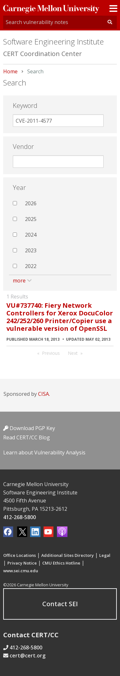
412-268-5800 (19, 517)
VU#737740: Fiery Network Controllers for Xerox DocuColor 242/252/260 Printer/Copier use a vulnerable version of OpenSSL (59, 317)
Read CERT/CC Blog (26, 437)
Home (10, 71)
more (19, 280)
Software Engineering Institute (53, 41)
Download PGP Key (29, 428)
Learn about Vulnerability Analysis (44, 452)
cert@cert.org (27, 655)
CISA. (44, 393)
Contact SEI (60, 603)
